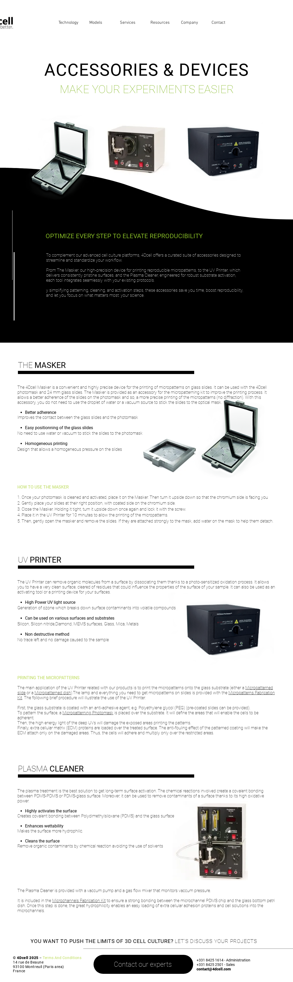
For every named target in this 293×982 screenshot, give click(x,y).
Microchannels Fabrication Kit (79, 900)
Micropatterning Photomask (87, 712)
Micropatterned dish (53, 692)
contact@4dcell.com (214, 969)
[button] (70, 23)
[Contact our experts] (143, 964)
